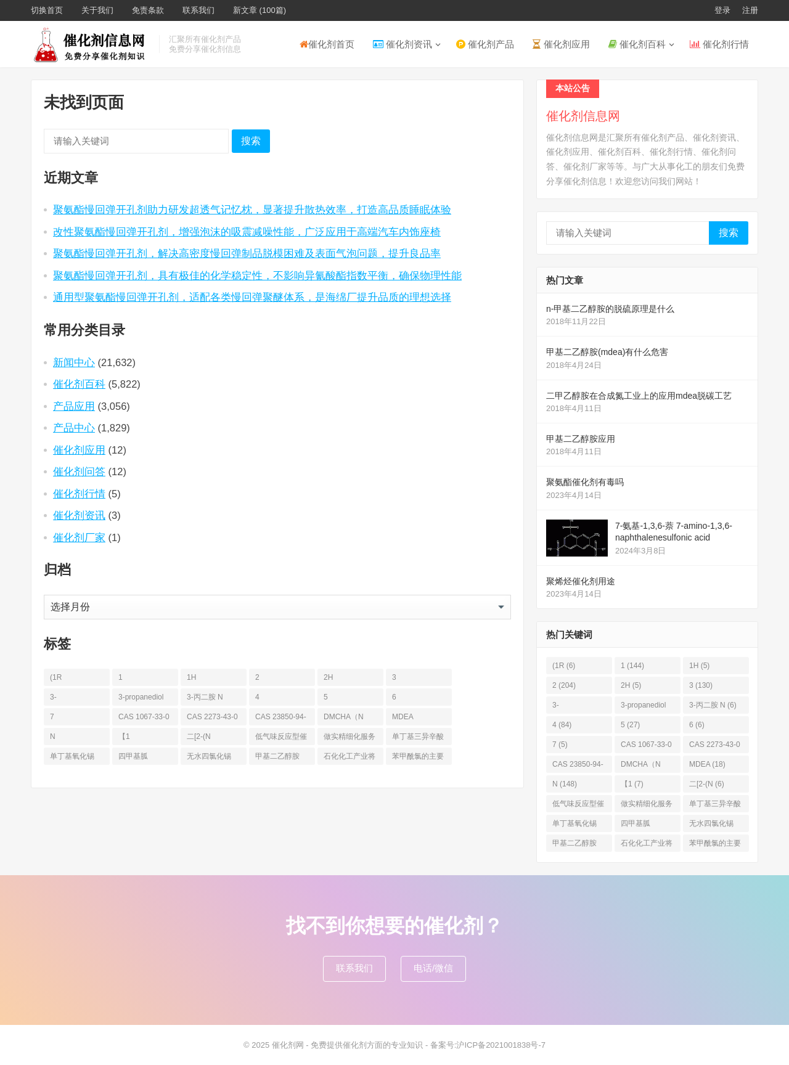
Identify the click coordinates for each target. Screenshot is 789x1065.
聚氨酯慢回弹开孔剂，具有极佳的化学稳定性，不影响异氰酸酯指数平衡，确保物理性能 (257, 275)
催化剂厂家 (79, 537)
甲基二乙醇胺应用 (580, 439)
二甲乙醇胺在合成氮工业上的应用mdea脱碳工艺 (639, 396)
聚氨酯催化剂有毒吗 (585, 482)
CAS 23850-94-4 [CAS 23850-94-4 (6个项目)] (280, 718)
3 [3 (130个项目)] (394, 677)
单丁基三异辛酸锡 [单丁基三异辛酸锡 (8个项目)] (418, 738)
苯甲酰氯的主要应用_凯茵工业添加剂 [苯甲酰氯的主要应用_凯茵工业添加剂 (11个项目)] (418, 758)
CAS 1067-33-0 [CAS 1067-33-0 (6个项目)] (144, 716)
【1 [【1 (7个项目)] (124, 736)
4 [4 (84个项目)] (257, 697)
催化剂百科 (637, 44)
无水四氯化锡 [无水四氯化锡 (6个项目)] (209, 756)
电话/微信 (433, 968)
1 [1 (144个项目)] (120, 677)
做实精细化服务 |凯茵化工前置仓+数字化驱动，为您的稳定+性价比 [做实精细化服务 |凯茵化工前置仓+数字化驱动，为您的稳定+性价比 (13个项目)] (349, 738)
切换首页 (47, 10)
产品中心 (74, 427)
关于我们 (97, 10)
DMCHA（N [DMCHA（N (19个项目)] (344, 716)
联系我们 (198, 10)
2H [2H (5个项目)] (328, 677)
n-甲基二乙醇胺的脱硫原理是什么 (610, 309)
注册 (750, 10)
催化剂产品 (485, 44)
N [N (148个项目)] (52, 736)
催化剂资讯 (402, 44)
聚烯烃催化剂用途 (580, 581)
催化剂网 (288, 1045)
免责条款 (148, 10)
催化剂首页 (327, 44)
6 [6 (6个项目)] (394, 697)
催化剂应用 (561, 44)
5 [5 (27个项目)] (326, 697)
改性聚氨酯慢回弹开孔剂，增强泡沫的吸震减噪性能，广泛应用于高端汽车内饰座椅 (247, 231)
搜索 (251, 141)
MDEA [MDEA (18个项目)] (403, 716)
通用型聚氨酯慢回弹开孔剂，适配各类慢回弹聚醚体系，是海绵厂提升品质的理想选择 (252, 297)
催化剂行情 (719, 44)
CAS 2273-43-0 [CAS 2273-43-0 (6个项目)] (212, 716)
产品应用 (74, 406)
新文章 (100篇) (259, 10)
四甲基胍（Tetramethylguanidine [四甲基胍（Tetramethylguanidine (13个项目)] (143, 758)
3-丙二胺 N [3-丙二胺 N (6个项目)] (205, 697)
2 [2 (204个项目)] (257, 677)
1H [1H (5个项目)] (191, 677)
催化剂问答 (79, 471)
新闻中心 (74, 362)
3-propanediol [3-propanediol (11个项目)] (140, 697)
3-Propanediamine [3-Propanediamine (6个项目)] (75, 699)
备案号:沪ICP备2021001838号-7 (488, 1045)
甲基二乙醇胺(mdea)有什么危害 (607, 352)
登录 (722, 10)
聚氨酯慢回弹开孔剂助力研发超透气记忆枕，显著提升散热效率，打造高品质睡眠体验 (252, 209)
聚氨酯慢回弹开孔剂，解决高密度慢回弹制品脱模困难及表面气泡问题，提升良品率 (247, 253)
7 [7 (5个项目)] (52, 716)
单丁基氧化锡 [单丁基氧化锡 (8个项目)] (72, 756)
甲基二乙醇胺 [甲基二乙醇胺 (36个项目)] (277, 756)
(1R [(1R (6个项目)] (56, 677)
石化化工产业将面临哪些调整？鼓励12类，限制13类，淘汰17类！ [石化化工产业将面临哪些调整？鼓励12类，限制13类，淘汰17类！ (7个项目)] (350, 758)
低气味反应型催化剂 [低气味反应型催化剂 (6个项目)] (281, 738)
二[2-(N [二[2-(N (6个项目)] (199, 736)
